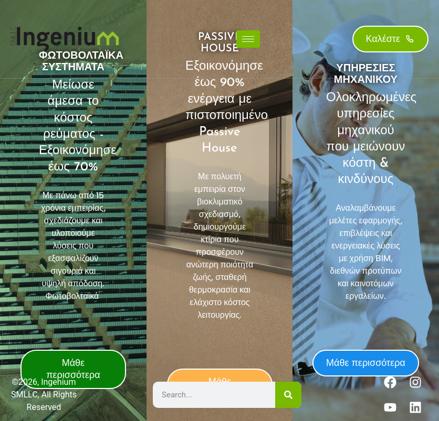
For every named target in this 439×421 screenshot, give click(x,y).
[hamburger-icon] (248, 39)
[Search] (288, 395)
